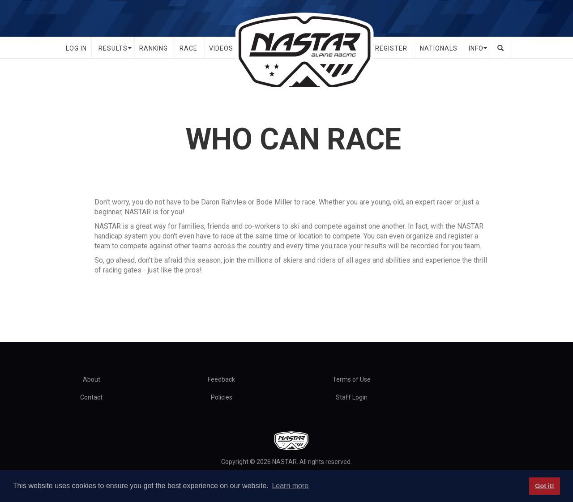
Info (476, 48)
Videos (221, 48)
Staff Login (352, 397)
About (91, 379)
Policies (221, 397)
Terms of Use (352, 379)
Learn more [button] (290, 485)
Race (188, 48)
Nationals (439, 48)
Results (113, 48)
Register (391, 48)
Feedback (221, 379)
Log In (76, 48)
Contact (91, 397)
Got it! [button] (544, 485)
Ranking (153, 48)
